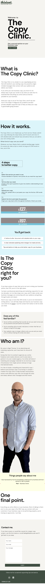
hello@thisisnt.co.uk (29, 533)
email (13, 304)
